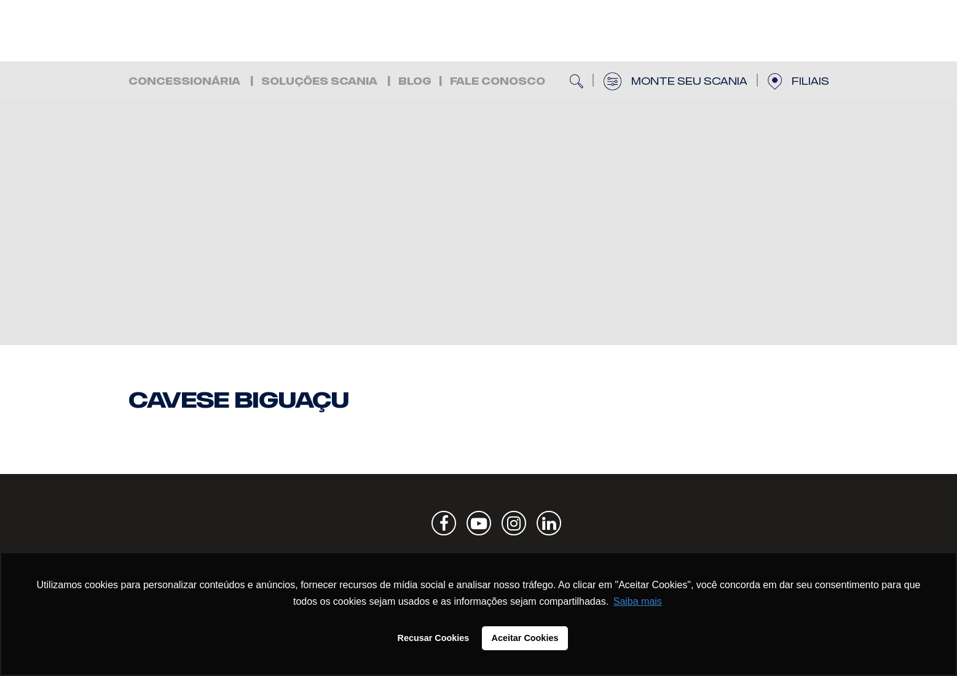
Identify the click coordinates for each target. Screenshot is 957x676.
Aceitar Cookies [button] (525, 638)
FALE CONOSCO (497, 81)
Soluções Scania (319, 81)
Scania (780, 523)
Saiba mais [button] (637, 601)
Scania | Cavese (202, 30)
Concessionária (184, 81)
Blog (414, 81)
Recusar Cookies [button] (434, 638)
